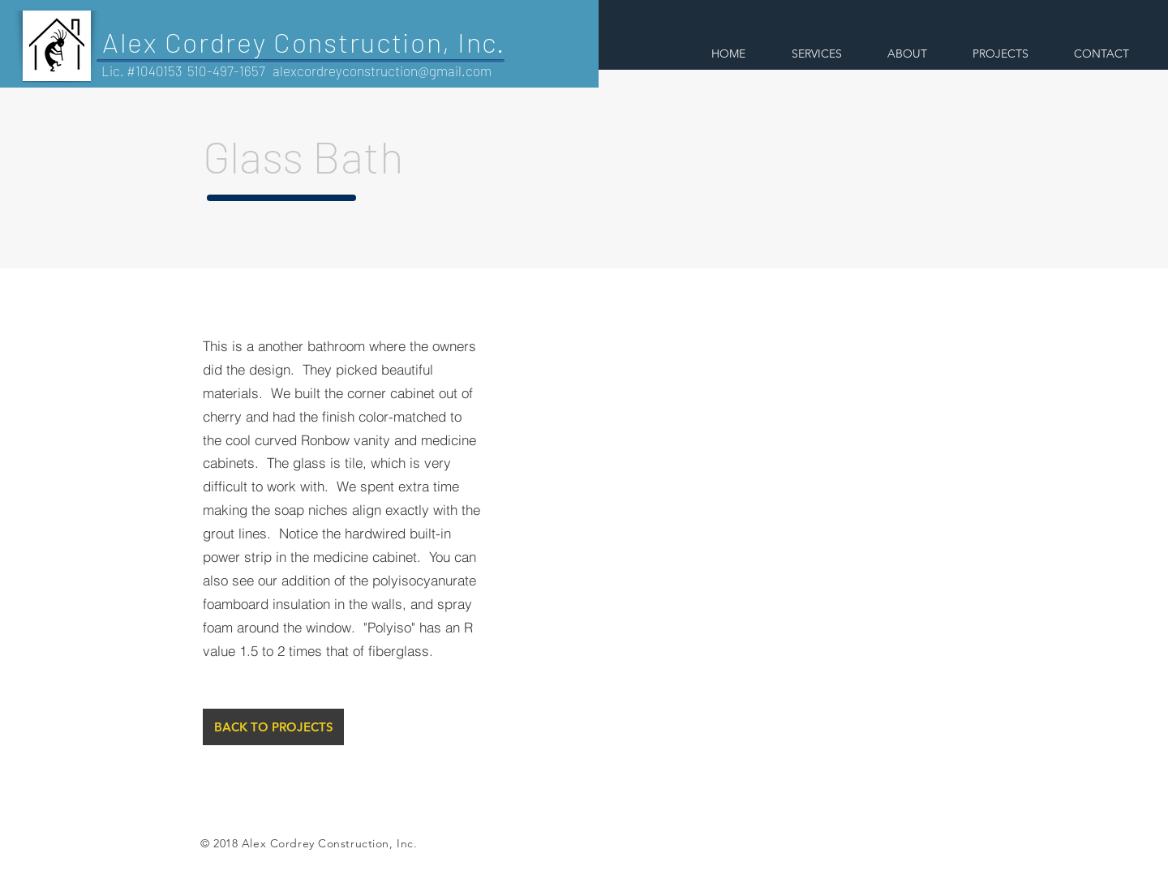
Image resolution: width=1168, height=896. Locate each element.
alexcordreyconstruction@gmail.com (382, 70)
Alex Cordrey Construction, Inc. (303, 41)
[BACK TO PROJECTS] (273, 727)
